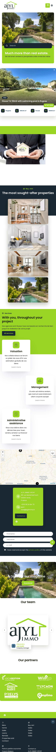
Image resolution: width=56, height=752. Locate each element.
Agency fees (35, 736)
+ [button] (2, 399)
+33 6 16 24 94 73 (27, 452)
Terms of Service (46, 750)
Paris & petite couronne (11, 696)
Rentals (5, 683)
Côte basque (7, 704)
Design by (9, 745)
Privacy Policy (35, 750)
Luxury (4, 681)
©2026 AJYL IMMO (9, 736)
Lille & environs (8, 707)
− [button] (2, 402)
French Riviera (7, 699)
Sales (4, 678)
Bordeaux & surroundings (12, 701)
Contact (5, 688)
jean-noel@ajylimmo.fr (37, 711)
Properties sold (8, 686)
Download (28, 531)
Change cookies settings (11, 739)
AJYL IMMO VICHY (28, 440)
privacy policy (34, 497)
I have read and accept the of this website (29, 497)
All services (8, 281)
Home (4, 675)
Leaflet (52, 431)
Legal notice (23, 736)
